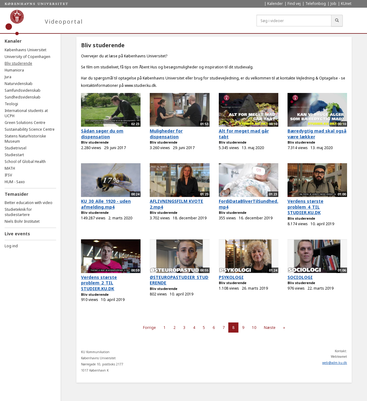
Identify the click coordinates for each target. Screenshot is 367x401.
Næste (270, 327)
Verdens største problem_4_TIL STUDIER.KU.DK (305, 206)
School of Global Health (25, 161)
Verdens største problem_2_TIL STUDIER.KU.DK (99, 282)
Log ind (11, 246)
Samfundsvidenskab (23, 90)
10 (254, 327)
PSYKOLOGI (231, 277)
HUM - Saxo (15, 181)
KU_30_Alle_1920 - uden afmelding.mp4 (106, 204)
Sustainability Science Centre (30, 129)
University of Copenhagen (27, 56)
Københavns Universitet (25, 49)
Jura (8, 76)
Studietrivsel (15, 148)
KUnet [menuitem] (346, 3)
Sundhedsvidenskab (23, 97)
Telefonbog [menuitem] (315, 3)
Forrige (149, 327)
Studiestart (14, 154)
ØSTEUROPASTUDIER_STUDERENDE (179, 280)
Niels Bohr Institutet (22, 221)
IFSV (8, 175)
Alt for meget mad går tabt (244, 134)
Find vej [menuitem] (294, 3)
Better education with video (28, 202)
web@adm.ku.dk (334, 363)
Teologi (11, 103)
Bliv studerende (18, 63)
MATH (10, 168)
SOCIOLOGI (300, 277)
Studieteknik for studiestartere (18, 212)
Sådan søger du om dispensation (102, 134)
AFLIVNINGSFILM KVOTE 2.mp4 (176, 204)
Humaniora (14, 70)
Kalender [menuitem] (275, 3)
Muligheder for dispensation (166, 134)
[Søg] (337, 20)
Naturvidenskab (19, 83)
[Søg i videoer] (294, 20)
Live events (17, 234)
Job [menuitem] (333, 3)
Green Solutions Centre (25, 122)
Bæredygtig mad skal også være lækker (317, 134)
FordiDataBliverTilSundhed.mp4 (248, 204)
